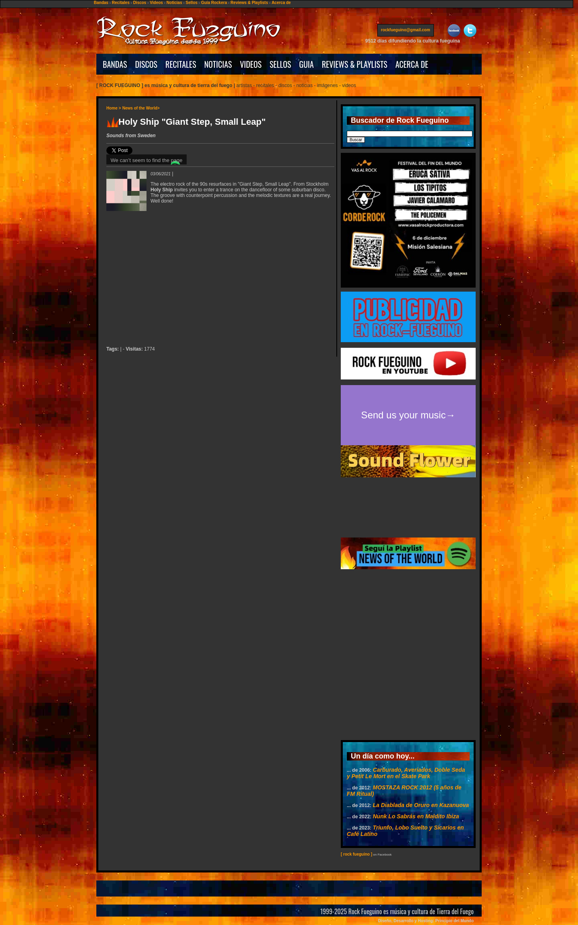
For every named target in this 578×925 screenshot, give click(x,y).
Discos (140, 2)
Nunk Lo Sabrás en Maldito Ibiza (416, 816)
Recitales (121, 2)
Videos (156, 2)
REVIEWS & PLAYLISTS (354, 64)
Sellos (191, 2)
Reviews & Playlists (249, 2)
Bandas (101, 2)
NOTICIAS (218, 64)
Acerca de (281, 2)
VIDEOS (251, 64)
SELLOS (280, 64)
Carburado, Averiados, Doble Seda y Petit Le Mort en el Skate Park (406, 773)
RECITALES (180, 64)
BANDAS (115, 64)
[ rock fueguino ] (356, 854)
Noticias (174, 2)
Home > (113, 108)
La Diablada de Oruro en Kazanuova (421, 805)
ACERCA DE (411, 64)
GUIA (306, 64)
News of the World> (141, 108)
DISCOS (146, 64)
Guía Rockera (214, 2)
